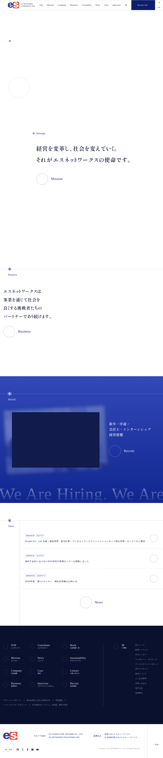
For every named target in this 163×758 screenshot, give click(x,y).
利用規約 (57, 699)
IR (126, 5)
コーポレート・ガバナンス (145, 659)
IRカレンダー (140, 654)
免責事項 (139, 693)
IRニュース (139, 645)
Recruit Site (140, 5)
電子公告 (139, 688)
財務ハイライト (141, 649)
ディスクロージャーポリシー (146, 664)
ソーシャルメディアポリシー (14, 703)
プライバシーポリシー (11, 699)
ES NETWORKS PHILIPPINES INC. (66, 736)
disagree (129, 753)
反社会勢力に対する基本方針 (37, 699)
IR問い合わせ (140, 683)
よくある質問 (140, 678)
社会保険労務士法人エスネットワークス (121, 736)
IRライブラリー (141, 669)
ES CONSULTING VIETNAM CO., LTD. (68, 733)
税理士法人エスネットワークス (118, 733)
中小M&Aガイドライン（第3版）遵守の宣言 (46, 703)
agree (149, 753)
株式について (140, 673)
